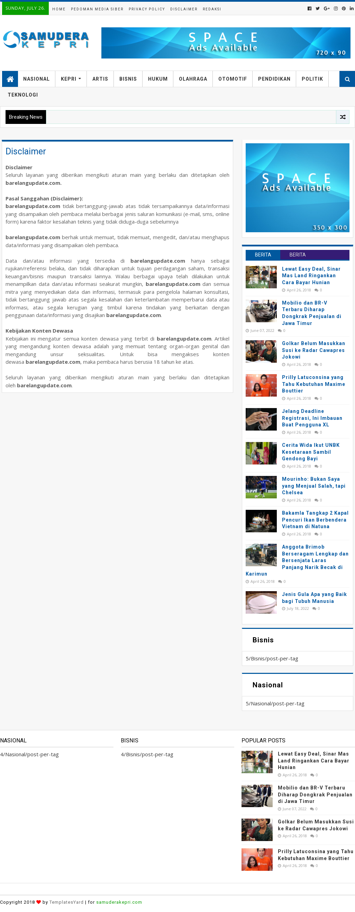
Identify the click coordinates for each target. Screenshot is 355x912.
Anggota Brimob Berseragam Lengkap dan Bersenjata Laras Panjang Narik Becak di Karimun (297, 560)
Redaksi (212, 9)
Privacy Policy (147, 9)
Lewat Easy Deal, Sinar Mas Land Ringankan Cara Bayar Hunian (311, 275)
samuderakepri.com (119, 902)
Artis (100, 79)
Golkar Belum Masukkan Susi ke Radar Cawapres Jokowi (313, 350)
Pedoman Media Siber (97, 9)
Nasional (36, 79)
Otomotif (232, 79)
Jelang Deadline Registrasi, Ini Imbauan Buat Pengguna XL (312, 417)
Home (59, 9)
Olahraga (193, 79)
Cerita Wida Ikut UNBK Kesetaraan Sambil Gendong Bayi (311, 451)
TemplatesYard (66, 902)
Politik (312, 79)
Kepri (68, 79)
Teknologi (23, 95)
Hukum (158, 79)
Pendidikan (274, 79)
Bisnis (128, 79)
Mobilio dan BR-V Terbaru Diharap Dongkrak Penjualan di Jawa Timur (315, 794)
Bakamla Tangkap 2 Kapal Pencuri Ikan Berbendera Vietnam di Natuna (315, 519)
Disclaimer (184, 9)
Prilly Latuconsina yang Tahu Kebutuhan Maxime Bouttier (313, 384)
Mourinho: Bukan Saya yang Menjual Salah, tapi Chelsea (314, 485)
